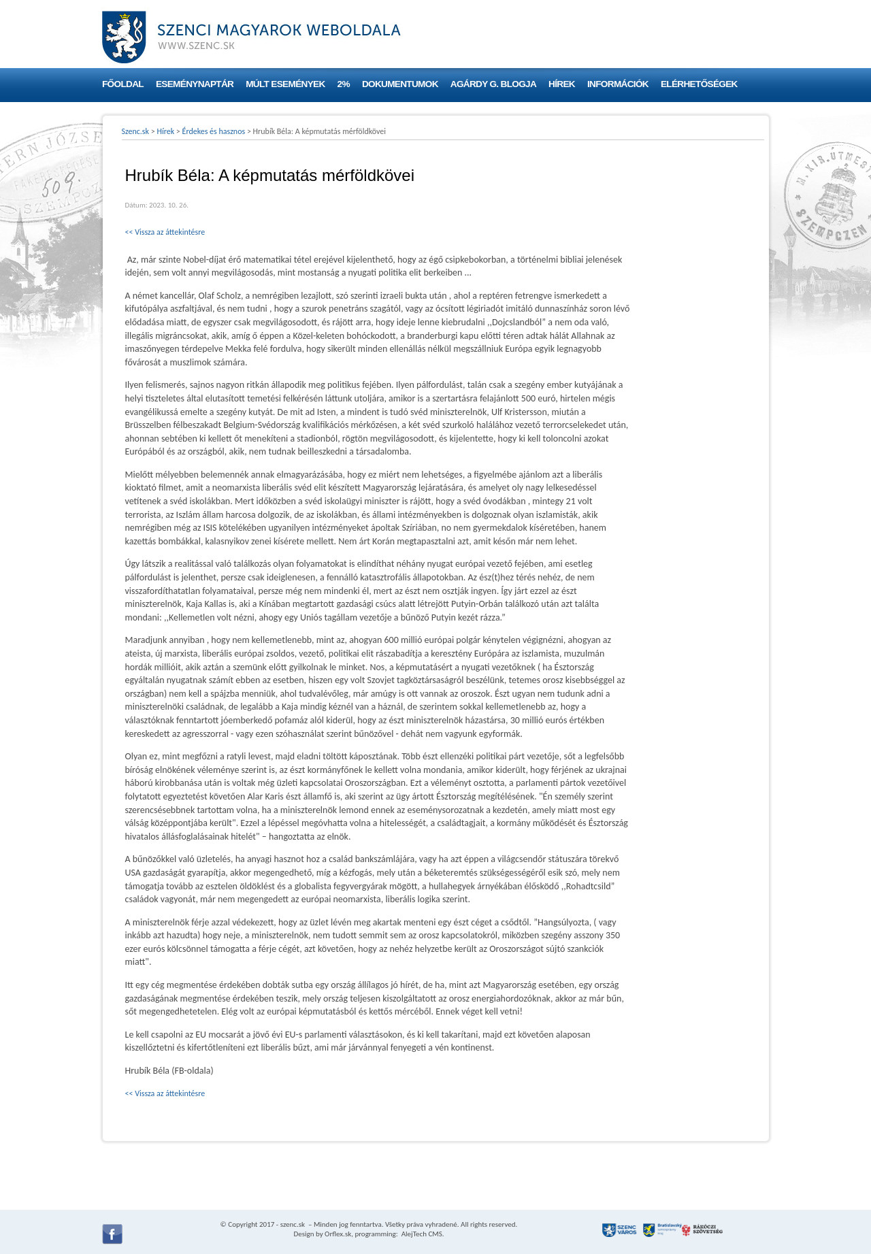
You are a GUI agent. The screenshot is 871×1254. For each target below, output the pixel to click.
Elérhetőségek (699, 84)
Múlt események (285, 84)
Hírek (561, 84)
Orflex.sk (338, 1234)
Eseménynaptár (194, 84)
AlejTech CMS (420, 1234)
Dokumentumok (400, 84)
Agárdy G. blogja (493, 84)
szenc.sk (292, 1224)
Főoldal (123, 84)
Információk (617, 84)
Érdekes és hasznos (214, 131)
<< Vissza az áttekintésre (165, 232)
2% (344, 84)
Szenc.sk (136, 131)
